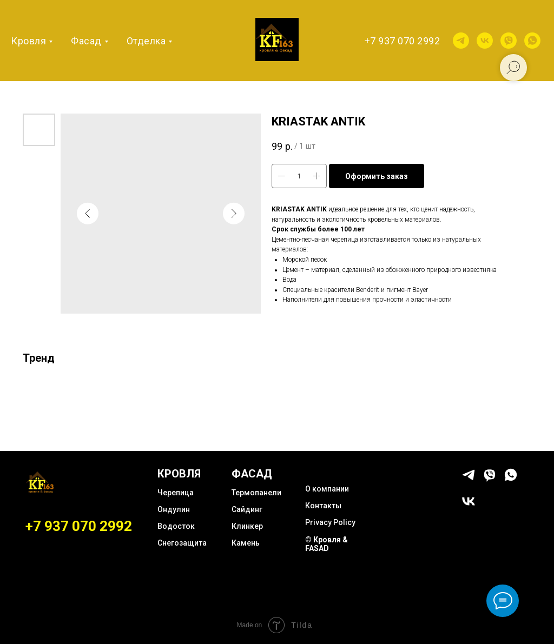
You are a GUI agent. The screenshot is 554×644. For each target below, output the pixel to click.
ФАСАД (252, 473)
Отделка (146, 41)
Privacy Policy (330, 522)
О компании (327, 488)
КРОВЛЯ (179, 473)
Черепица (175, 492)
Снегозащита (182, 543)
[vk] (485, 40)
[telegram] (461, 40)
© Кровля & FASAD (326, 544)
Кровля (28, 41)
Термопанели (256, 492)
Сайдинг (247, 509)
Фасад (86, 41)
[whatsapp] (532, 40)
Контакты (323, 505)
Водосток (176, 526)
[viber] (508, 40)
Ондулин (173, 509)
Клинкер (247, 526)
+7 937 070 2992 (402, 41)
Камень (246, 543)
